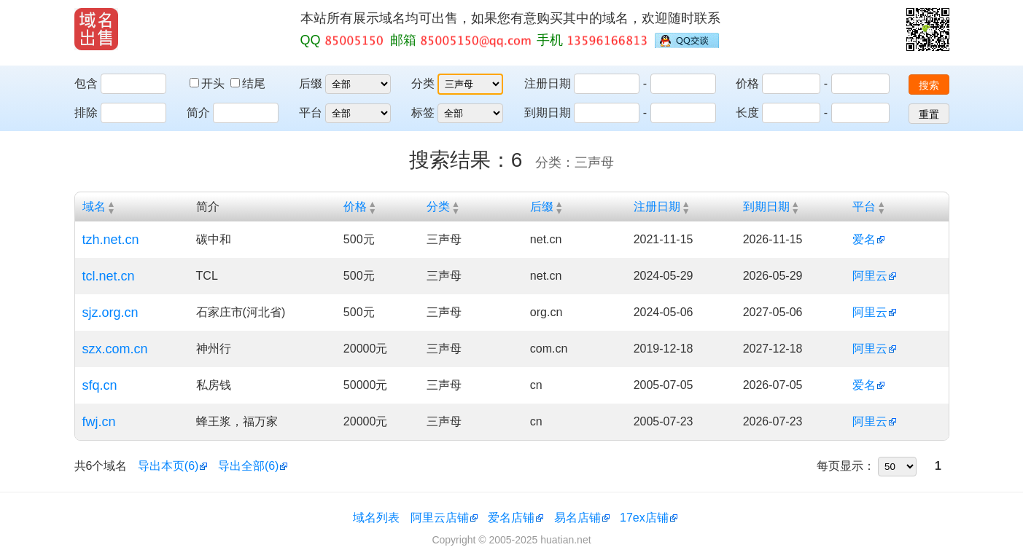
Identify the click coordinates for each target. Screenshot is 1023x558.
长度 (747, 112)
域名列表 (376, 517)
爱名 (864, 239)
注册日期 (547, 83)
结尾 (247, 83)
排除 (86, 112)
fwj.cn (99, 421)
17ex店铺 (644, 517)
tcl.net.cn (108, 276)
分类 (423, 83)
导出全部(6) (248, 466)
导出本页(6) (168, 466)
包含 (86, 83)
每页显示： (846, 466)
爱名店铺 (511, 517)
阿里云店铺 (440, 517)
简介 (198, 112)
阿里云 (869, 276)
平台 (310, 112)
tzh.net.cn (110, 239)
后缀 (310, 83)
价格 (747, 83)
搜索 (929, 85)
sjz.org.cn (110, 312)
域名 (94, 206)
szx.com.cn (115, 349)
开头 (208, 83)
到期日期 (547, 112)
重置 (929, 114)
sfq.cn (99, 385)
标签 (423, 112)
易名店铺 (577, 517)
